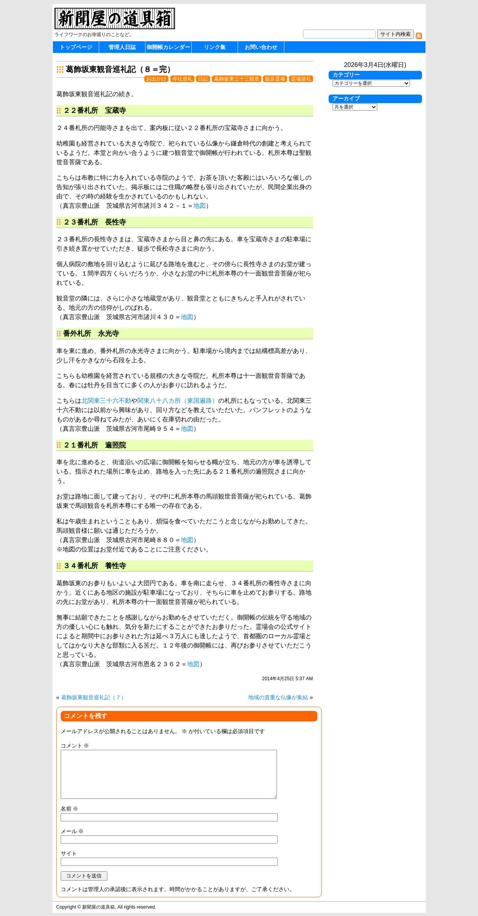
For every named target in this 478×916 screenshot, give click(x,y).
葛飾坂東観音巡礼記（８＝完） (120, 69)
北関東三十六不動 (106, 400)
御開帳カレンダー (168, 47)
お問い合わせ (261, 47)
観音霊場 (275, 79)
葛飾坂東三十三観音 (236, 79)
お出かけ (156, 79)
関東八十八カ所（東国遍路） (177, 400)
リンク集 (215, 47)
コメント (75, 745)
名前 (70, 808)
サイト (69, 853)
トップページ (76, 47)
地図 (199, 205)
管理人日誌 (122, 47)
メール (72, 831)
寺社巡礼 (182, 79)
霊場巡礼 (301, 79)
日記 (203, 79)
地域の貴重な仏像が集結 (278, 697)
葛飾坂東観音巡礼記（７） (93, 697)
